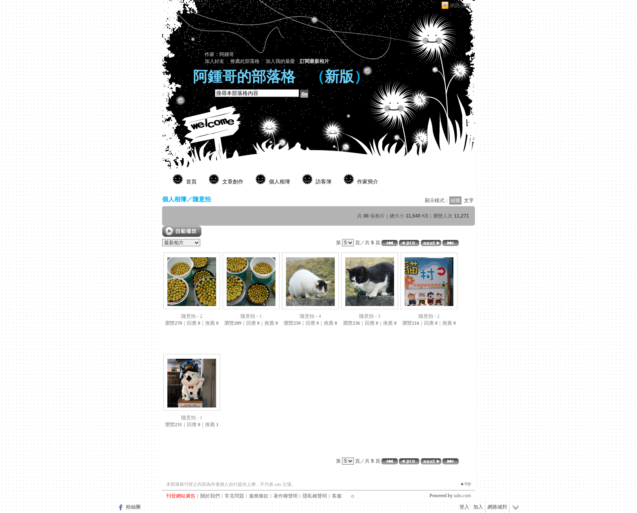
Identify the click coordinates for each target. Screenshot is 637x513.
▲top (465, 483)
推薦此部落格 (245, 61)
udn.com (462, 495)
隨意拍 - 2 (191, 316)
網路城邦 (460, 5)
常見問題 (234, 496)
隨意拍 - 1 (251, 316)
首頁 (191, 182)
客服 (337, 496)
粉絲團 (133, 507)
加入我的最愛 (280, 61)
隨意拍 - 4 (310, 316)
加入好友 (214, 61)
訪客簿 (324, 182)
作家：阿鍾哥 (219, 54)
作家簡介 (367, 182)
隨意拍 (202, 199)
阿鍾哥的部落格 (244, 77)
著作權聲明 (285, 496)
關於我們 (210, 496)
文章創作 (232, 182)
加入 (478, 507)
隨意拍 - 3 (369, 316)
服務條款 (259, 496)
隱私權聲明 (315, 496)
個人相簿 (279, 182)
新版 (339, 77)
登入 (464, 507)
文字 (469, 200)
